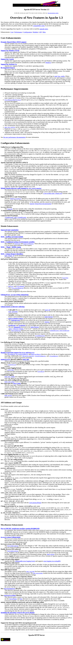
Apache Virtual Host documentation (40, 203)
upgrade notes (43, 29)
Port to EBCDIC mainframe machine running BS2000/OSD (20, 532)
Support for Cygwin (7, 59)
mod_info (26, 359)
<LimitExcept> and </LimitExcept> (16, 217)
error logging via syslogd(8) (51, 564)
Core (11, 32)
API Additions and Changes (11, 403)
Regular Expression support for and (18, 352)
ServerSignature (9, 592)
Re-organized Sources (8, 67)
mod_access (8, 395)
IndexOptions (49, 317)
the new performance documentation (14, 137)
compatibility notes (39, 25)
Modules (35, 32)
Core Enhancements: (11, 38)
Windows (48, 62)
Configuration (27, 32)
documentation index (53, 13)
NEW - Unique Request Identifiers (12, 254)
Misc (44, 32)
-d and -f (52, 193)
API (40, 32)
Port (21, 602)
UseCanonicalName (35, 505)
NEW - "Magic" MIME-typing (11, 247)
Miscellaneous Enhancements (12, 528)
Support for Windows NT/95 (10, 50)
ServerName (13, 602)
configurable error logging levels (25, 564)
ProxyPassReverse (17, 288)
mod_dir (47, 310)
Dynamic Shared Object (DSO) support (13, 42)
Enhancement (10, 540)
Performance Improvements (14, 89)
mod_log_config (60, 76)
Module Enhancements (9, 226)
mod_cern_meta (9, 382)
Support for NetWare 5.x (9, 64)
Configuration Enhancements (15, 143)
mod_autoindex (13, 311)
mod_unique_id (9, 255)
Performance (18, 32)
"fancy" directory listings (16, 329)
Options (47, 322)
